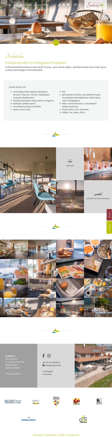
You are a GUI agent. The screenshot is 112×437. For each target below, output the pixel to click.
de (75, 4)
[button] (8, 19)
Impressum (38, 434)
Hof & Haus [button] (12, 4)
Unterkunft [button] (26, 4)
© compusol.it (72, 434)
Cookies (61, 434)
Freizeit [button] (37, 4)
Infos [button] (45, 4)
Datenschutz (50, 434)
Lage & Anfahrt (13, 373)
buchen (109, 215)
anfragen (109, 227)
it (80, 4)
